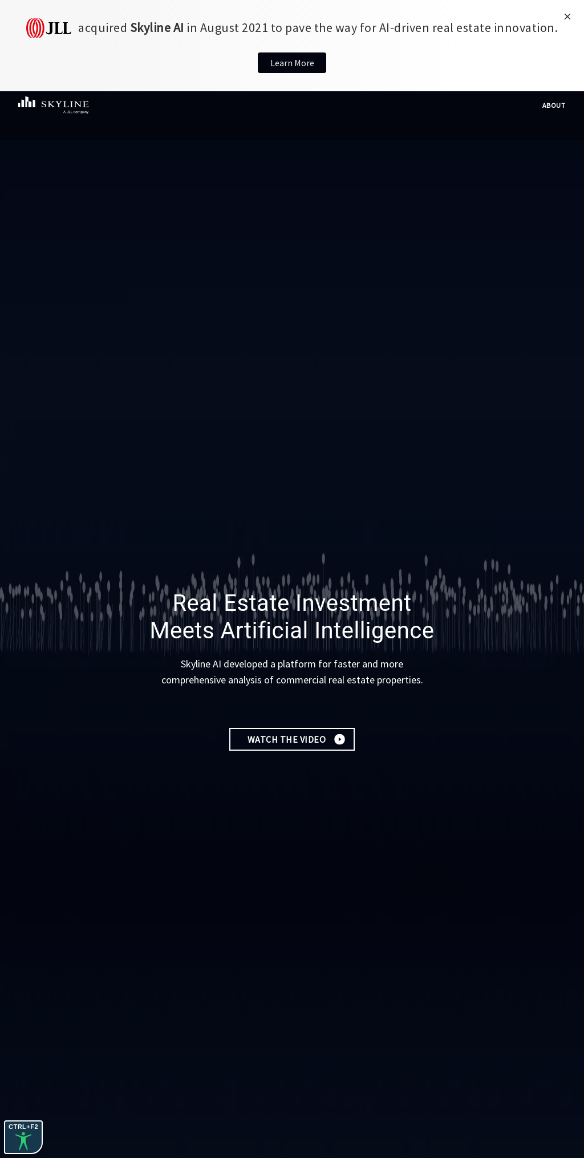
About (554, 105)
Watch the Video (287, 739)
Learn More (292, 62)
